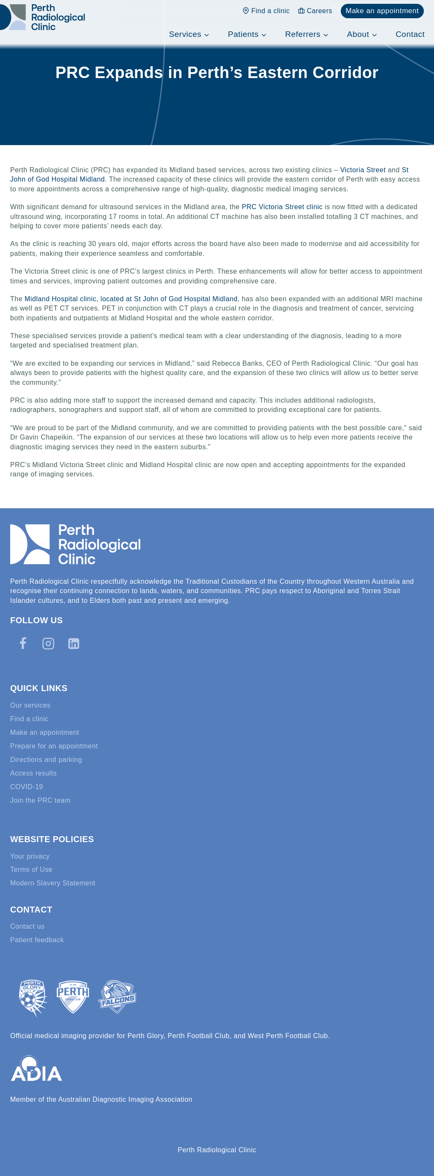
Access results (33, 773)
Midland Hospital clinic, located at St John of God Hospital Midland (131, 298)
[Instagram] (48, 643)
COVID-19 (26, 786)
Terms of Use (31, 869)
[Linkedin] (73, 643)
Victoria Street (363, 170)
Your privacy (30, 856)
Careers (315, 10)
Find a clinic (266, 10)
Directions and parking (46, 759)
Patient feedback (37, 940)
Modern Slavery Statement (52, 883)
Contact (410, 34)
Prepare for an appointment (54, 746)
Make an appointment (382, 11)
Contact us (27, 926)
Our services (30, 705)
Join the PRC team (40, 800)
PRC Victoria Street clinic (282, 206)
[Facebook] (23, 643)
